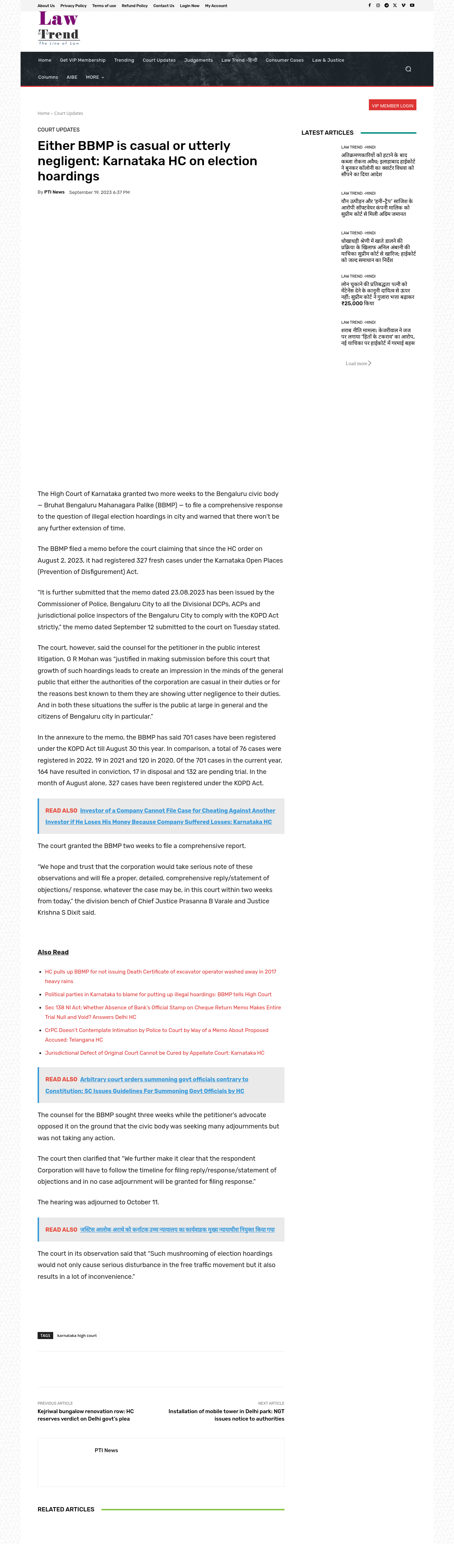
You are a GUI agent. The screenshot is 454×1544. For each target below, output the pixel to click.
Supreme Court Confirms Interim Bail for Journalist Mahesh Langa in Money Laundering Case (244, 1492)
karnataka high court (77, 1227)
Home (44, 113)
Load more (358, 363)
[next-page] (53, 1522)
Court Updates (68, 113)
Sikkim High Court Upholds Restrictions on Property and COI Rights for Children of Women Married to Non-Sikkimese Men (78, 1489)
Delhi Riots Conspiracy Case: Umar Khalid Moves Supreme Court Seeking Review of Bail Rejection (160, 1492)
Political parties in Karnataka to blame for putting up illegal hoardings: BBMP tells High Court (158, 887)
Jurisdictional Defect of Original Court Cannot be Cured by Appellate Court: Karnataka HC (155, 945)
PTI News (54, 192)
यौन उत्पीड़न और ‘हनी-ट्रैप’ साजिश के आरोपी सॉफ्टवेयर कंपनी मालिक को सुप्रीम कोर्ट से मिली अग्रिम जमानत (377, 207)
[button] (408, 69)
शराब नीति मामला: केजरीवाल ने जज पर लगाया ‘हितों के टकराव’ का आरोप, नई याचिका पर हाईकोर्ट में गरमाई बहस (378, 336)
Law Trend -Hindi (358, 147)
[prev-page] (42, 1522)
